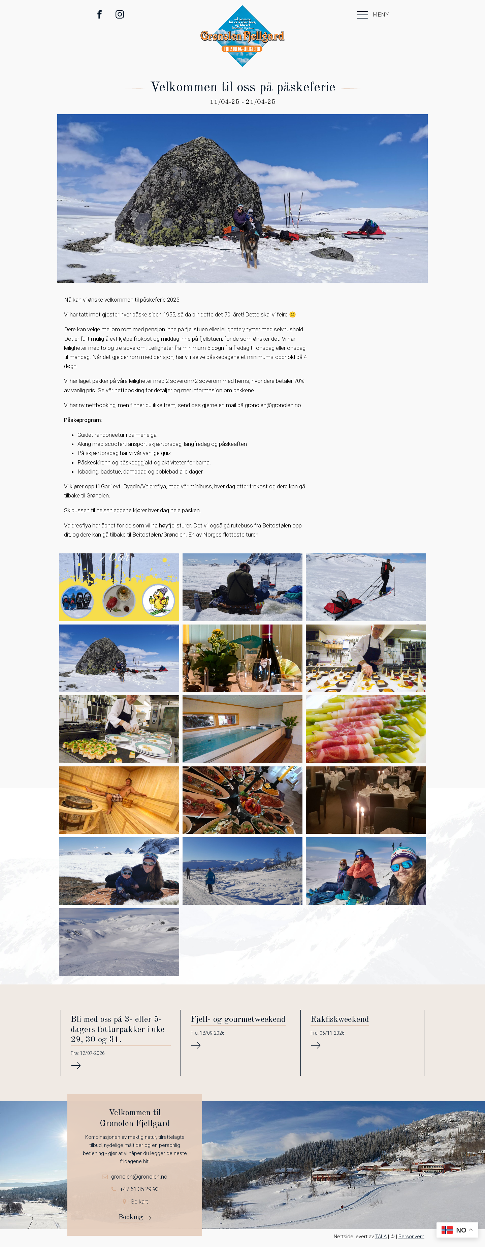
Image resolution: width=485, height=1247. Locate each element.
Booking (131, 1217)
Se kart (139, 1201)
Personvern (411, 1236)
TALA (381, 1236)
